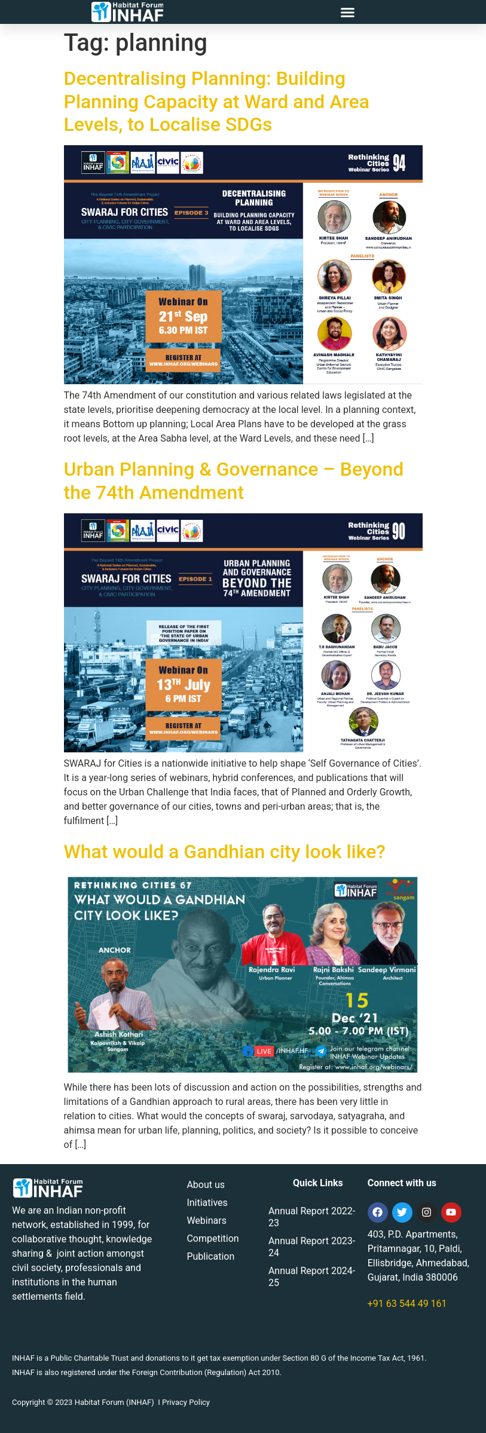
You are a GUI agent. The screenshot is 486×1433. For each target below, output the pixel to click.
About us (206, 1184)
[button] (347, 12)
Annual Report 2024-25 (311, 1276)
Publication (210, 1256)
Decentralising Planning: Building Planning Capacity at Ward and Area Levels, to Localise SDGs (216, 101)
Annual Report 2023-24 (311, 1247)
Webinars (207, 1220)
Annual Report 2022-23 (311, 1217)
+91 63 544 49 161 (407, 1303)
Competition (213, 1238)
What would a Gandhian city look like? (225, 851)
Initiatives (207, 1202)
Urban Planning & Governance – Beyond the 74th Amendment (234, 480)
